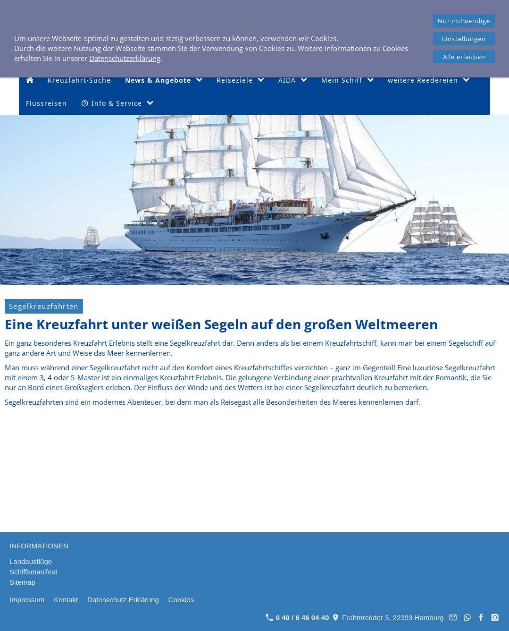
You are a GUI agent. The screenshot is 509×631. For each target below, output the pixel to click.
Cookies (181, 600)
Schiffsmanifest (33, 572)
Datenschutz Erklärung (123, 600)
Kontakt (66, 600)
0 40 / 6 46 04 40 (297, 618)
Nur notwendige (464, 21)
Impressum (26, 600)
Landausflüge (30, 561)
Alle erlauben (464, 56)
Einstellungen (464, 38)
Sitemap (22, 582)
